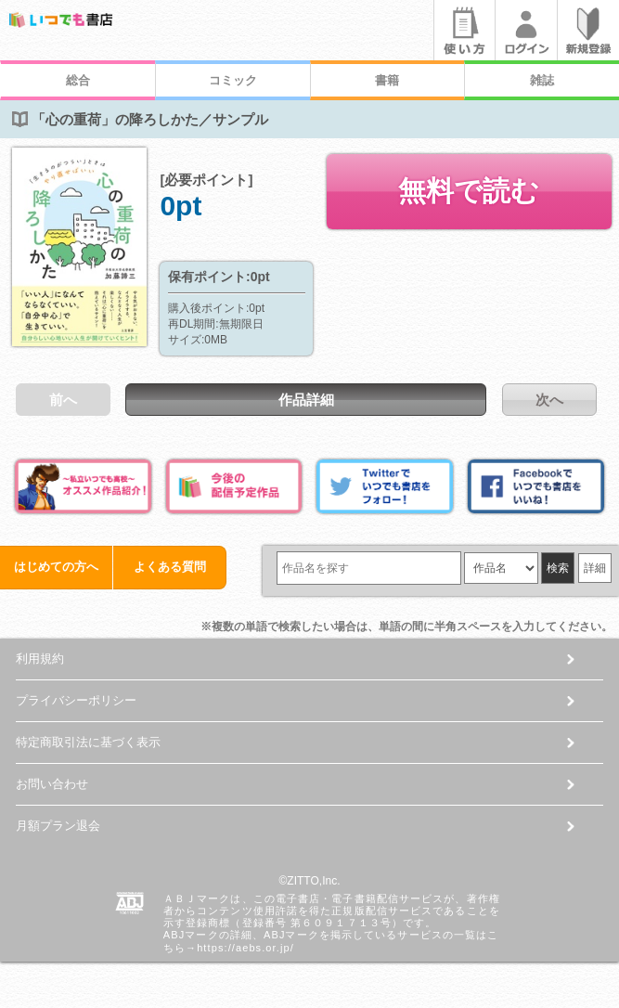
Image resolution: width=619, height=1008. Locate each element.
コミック (233, 80)
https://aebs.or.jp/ (245, 947)
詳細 (595, 568)
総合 (78, 80)
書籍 (387, 80)
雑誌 (542, 80)
